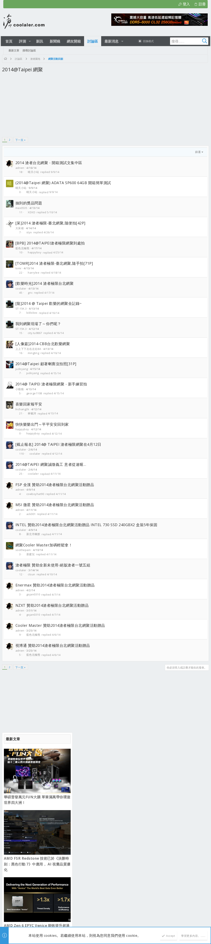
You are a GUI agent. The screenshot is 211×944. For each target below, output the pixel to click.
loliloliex (33, 313)
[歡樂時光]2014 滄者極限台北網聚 (46, 283)
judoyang (23, 369)
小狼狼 (21, 389)
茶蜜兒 (32, 560)
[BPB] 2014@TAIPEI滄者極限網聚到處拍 (51, 243)
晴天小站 (34, 172)
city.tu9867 (36, 333)
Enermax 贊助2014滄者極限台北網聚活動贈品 (56, 591)
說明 (180, 757)
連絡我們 (124, 757)
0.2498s (67, 923)
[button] (31, 41)
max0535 (23, 208)
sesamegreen (61, 794)
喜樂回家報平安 (30, 404)
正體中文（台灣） (35, 757)
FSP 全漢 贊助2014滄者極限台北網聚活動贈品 (56, 484)
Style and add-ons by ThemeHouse (105, 918)
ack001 (32, 514)
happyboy (36, 252)
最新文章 (86, 775)
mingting (35, 353)
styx (30, 232)
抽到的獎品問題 (30, 202)
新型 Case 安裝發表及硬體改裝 (99, 791)
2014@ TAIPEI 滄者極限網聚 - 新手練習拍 (52, 383)
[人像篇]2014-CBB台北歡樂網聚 (44, 343)
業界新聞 (85, 814)
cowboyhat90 (37, 494)
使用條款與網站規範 (145, 757)
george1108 (35, 393)
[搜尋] (178, 41)
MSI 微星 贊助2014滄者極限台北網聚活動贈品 (56, 504)
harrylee (35, 272)
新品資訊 (85, 837)
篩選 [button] (123, 152)
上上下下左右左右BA (29, 349)
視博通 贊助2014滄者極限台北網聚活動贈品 (54, 651)
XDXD (33, 212)
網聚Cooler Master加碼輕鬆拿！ (45, 550)
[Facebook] (202, 921)
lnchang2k (23, 409)
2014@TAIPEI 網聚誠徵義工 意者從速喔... (52, 464)
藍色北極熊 (24, 248)
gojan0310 (34, 600)
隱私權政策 (167, 757)
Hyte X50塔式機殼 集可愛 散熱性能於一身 (106, 782)
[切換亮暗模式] (141, 41)
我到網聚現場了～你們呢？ (39, 323)
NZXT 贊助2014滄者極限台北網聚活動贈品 (53, 611)
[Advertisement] (68, 107)
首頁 (189, 757)
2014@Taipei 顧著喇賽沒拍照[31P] (47, 363)
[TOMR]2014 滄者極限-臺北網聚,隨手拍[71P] (55, 263)
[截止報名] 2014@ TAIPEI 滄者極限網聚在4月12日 (60, 444)
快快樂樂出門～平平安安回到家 (43, 424)
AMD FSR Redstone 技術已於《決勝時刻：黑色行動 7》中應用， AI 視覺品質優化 (172, 196)
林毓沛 (33, 413)
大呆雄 (21, 228)
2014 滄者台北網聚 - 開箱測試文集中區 (50, 162)
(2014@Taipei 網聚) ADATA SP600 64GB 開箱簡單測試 (64, 182)
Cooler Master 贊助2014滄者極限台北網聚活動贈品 (61, 631)
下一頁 (20, 140)
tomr (20, 268)
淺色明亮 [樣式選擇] (13, 757)
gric (31, 292)
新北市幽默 (35, 540)
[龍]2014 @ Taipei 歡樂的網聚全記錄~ (50, 303)
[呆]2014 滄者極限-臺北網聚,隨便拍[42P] (52, 223)
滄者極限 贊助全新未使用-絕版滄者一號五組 (54, 571)
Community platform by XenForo (44, 918)
